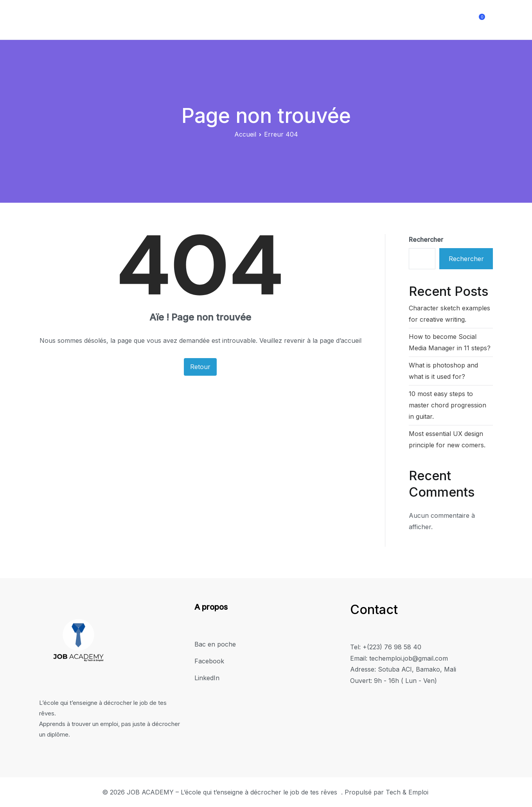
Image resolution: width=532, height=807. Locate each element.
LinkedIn (454, 19)
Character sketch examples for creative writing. (449, 313)
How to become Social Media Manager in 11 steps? (450, 342)
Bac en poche (367, 19)
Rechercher (426, 239)
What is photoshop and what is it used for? (443, 370)
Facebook (415, 19)
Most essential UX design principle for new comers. (447, 439)
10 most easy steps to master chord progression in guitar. (447, 405)
